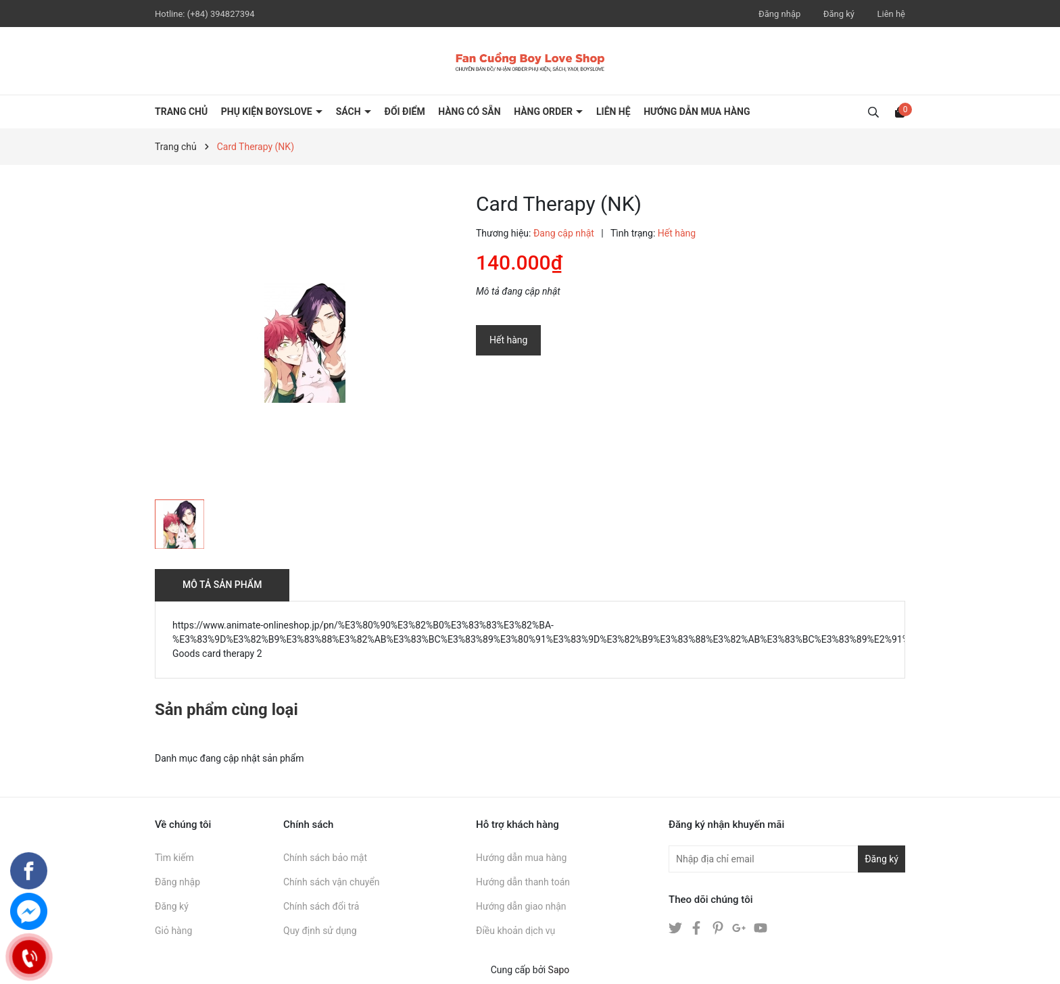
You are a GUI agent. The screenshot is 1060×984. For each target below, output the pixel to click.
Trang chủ (181, 111)
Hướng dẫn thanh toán (523, 882)
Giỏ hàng (173, 930)
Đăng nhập (779, 14)
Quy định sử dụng (320, 930)
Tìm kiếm (174, 857)
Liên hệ (891, 14)
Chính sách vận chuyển (331, 882)
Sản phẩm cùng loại (226, 709)
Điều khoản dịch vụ (515, 930)
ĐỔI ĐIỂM (405, 111)
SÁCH (349, 111)
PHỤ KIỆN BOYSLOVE (267, 111)
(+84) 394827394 (221, 14)
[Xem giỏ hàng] (899, 111)
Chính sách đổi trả (321, 906)
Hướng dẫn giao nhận (521, 906)
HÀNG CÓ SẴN (469, 111)
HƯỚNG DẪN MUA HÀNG (697, 111)
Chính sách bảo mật (325, 857)
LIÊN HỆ (613, 111)
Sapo (559, 969)
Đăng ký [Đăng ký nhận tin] (881, 859)
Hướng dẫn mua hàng (521, 857)
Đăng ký (838, 14)
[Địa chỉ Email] (787, 858)
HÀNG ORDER (544, 111)
